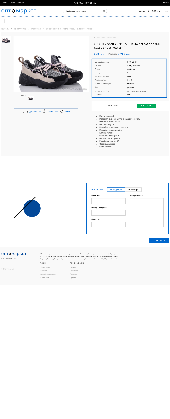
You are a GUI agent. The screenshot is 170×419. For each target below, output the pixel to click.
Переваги (73, 274)
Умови (4, 2)
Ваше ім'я (95, 196)
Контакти (73, 267)
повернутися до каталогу (106, 37)
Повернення (44, 277)
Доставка (43, 270)
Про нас (73, 277)
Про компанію (17, 2)
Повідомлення (136, 196)
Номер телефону (99, 207)
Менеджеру (116, 190)
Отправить (159, 240)
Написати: (98, 189)
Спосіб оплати (45, 267)
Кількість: (113, 105)
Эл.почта (95, 219)
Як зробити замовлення (48, 274)
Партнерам (74, 270)
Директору (133, 190)
